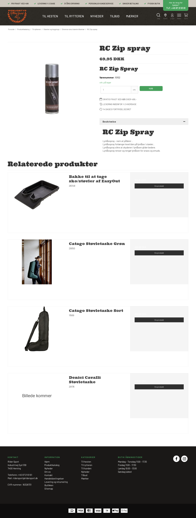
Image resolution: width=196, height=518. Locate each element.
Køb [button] (151, 88)
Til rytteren (74, 16)
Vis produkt (159, 186)
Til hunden (86, 468)
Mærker (132, 16)
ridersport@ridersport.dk (25, 478)
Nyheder (96, 16)
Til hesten (50, 16)
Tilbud (114, 16)
